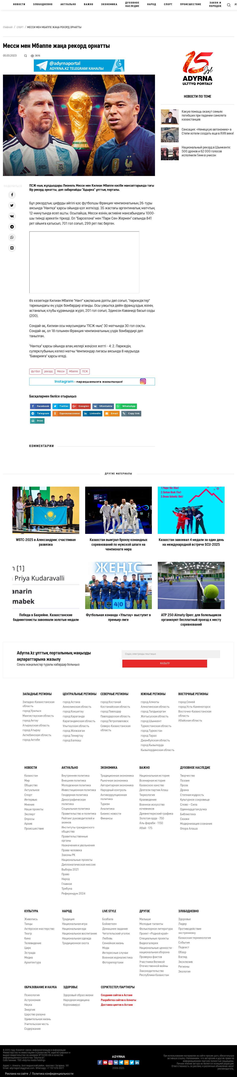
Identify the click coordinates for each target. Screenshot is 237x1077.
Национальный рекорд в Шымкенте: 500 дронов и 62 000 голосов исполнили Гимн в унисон (209, 162)
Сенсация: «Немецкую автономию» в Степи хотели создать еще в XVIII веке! (205, 139)
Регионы (183, 963)
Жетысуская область (154, 713)
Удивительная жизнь (37, 1016)
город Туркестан (151, 727)
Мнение (29, 801)
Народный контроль (113, 787)
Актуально (68, 4)
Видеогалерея (148, 940)
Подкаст (183, 944)
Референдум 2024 (73, 890)
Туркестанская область (156, 723)
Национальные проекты (77, 857)
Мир (27, 777)
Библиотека (188, 811)
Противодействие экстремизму (189, 928)
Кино (27, 935)
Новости (19, 4)
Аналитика (107, 805)
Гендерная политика (75, 792)
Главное (67, 881)
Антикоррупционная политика (114, 794)
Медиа (28, 954)
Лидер (182, 921)
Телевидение (32, 940)
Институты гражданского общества (78, 826)
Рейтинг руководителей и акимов (78, 817)
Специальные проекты (154, 935)
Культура (31, 908)
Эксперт (29, 811)
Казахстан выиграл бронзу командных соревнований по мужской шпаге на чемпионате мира (118, 544)
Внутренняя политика (75, 772)
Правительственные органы (75, 835)
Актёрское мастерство (39, 925)
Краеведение (148, 796)
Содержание (32, 1025)
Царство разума (34, 1011)
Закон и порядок (215, 4)
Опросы (29, 816)
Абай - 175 (145, 825)
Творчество (187, 772)
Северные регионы (114, 691)
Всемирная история (152, 777)
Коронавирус (71, 1001)
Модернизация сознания (196, 820)
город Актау (30, 717)
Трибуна (67, 885)
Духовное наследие (132, 4)
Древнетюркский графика (156, 810)
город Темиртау (73, 732)
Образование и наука (40, 984)
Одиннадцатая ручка (193, 806)
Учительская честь (36, 1021)
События (184, 939)
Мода (105, 945)
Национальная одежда (76, 935)
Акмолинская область (77, 703)
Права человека (72, 847)
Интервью (30, 796)
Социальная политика (76, 805)
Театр (28, 930)
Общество (31, 782)
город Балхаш (72, 737)
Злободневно (43, 4)
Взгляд (182, 954)
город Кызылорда (152, 742)
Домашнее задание (115, 925)
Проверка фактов (150, 954)
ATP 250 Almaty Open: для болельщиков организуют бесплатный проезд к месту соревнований (191, 620)
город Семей (186, 699)
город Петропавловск (114, 718)
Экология (184, 968)
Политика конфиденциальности (52, 1070)
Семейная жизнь (113, 940)
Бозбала (107, 916)
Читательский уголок (116, 930)
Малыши (145, 916)
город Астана (71, 699)
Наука (28, 1001)
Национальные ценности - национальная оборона (156, 947)
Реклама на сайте (16, 1070)
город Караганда (74, 713)
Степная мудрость (192, 792)
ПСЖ (85, 371)
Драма (184, 787)
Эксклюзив (185, 959)
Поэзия (184, 777)
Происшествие (190, 4)
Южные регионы (153, 691)
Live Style (109, 908)
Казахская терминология (194, 934)
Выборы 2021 (70, 866)
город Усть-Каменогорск (194, 703)
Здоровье (184, 916)
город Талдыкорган (153, 708)
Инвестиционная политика (79, 787)
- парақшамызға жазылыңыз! (89, 381)
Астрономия (32, 997)
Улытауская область (76, 723)
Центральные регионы (79, 691)
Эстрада (29, 949)
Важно (88, 4)
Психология (32, 992)
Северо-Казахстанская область (115, 725)
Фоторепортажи (112, 959)
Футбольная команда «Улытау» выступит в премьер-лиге (118, 617)
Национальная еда (74, 925)
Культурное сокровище (195, 796)
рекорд (48, 371)
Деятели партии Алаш (153, 787)
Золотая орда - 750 (151, 815)
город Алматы (150, 699)
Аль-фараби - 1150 (151, 820)
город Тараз (148, 732)
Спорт (168, 4)
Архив (28, 820)
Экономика (109, 4)
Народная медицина (76, 997)
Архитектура (32, 959)
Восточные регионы (193, 691)
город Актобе (31, 736)
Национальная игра (74, 921)
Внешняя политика (74, 777)
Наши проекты (33, 806)
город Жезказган (74, 727)
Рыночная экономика (114, 777)
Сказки (184, 816)
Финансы (107, 815)
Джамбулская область (155, 737)
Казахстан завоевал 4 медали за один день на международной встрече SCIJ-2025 (191, 542)
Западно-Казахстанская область (38, 701)
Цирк (27, 945)
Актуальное (32, 787)
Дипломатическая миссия (78, 861)
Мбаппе (73, 371)
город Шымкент (151, 718)
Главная (7, 27)
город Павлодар (111, 708)
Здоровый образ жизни (78, 992)
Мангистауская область (38, 712)
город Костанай (111, 699)
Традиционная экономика (117, 772)
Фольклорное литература (156, 925)
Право (65, 871)
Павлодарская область (115, 713)
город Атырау (31, 727)
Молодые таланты (151, 921)
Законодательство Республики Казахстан (154, 970)
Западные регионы (37, 691)
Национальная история (154, 772)
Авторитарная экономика (117, 782)
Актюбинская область (37, 732)
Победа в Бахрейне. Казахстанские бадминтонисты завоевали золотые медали (46, 617)
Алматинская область (155, 703)
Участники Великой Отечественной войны (153, 961)
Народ (151, 4)
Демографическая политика (74, 798)
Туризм (105, 801)
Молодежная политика (76, 782)
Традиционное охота (75, 940)
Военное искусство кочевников (152, 803)
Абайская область (190, 717)
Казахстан (31, 772)
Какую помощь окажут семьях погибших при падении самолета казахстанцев (208, 117)
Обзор (182, 949)
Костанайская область (115, 703)
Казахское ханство (151, 782)
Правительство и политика (79, 810)
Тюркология (147, 792)
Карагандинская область (79, 718)
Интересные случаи (115, 949)
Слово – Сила (188, 801)
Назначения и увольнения (78, 842)
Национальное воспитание (79, 930)
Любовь (107, 935)
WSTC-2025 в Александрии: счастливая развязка (46, 542)
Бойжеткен (109, 921)
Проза (184, 782)
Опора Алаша (189, 825)
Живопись (31, 916)
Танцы (28, 921)
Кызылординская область (157, 747)
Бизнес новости (111, 810)
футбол (35, 371)
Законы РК (68, 852)
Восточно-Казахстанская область (194, 710)
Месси (61, 371)
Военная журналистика (117, 954)
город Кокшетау (73, 708)
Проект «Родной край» (154, 930)
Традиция (68, 916)
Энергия (29, 1006)
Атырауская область (36, 722)
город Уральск (32, 708)
